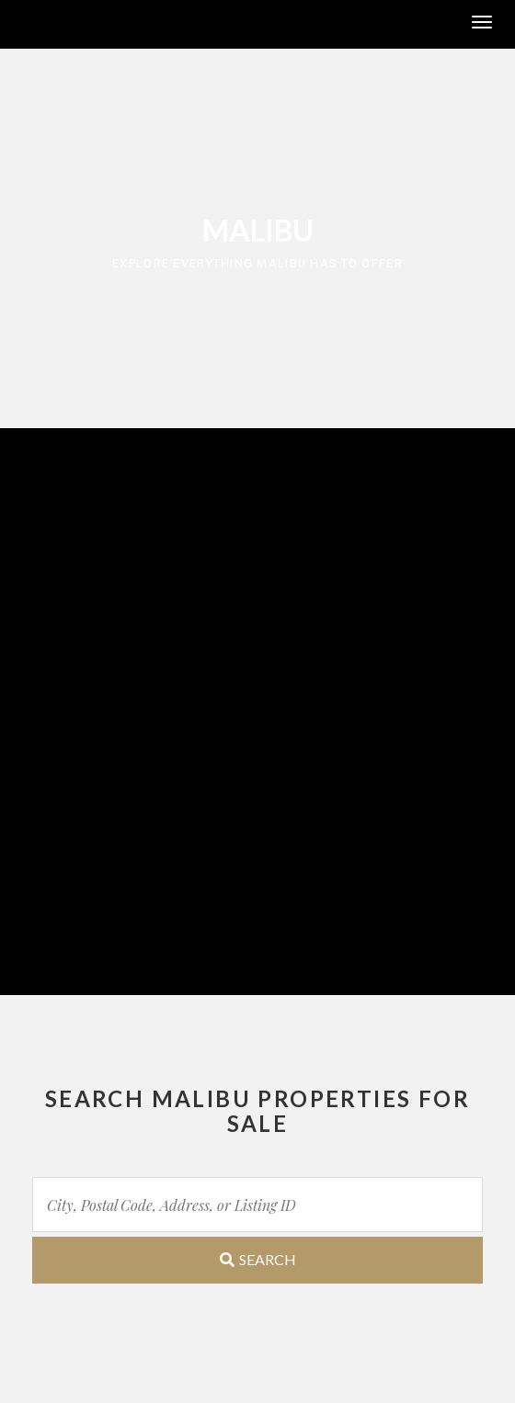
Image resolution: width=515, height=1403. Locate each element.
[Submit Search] (257, 1260)
